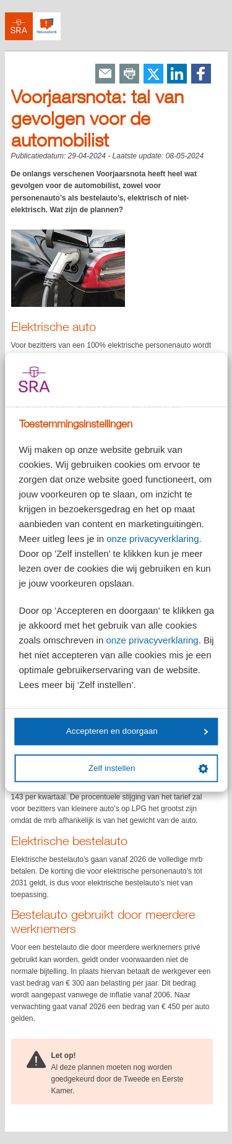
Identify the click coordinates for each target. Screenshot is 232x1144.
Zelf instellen (148, 768)
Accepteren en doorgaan (137, 731)
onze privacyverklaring (152, 538)
